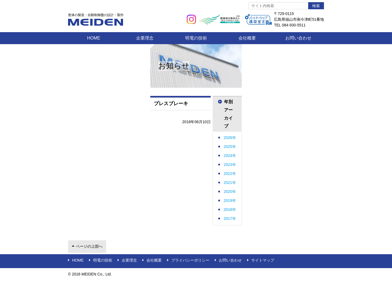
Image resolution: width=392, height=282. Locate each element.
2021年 (230, 182)
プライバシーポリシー (190, 260)
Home (93, 38)
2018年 (230, 209)
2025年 (230, 146)
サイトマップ (262, 260)
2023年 (230, 164)
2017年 (230, 218)
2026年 (230, 137)
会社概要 (247, 38)
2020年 (230, 191)
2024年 (230, 155)
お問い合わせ (298, 38)
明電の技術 (196, 38)
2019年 (230, 200)
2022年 (230, 173)
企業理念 (145, 38)
